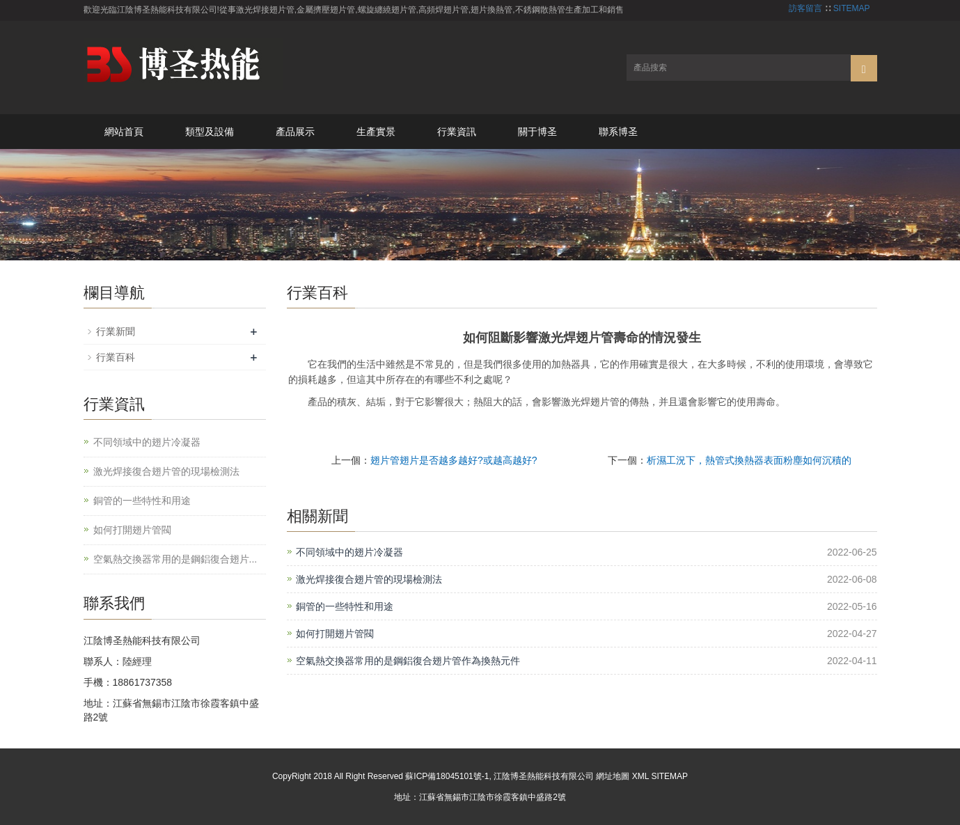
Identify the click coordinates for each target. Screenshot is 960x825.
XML (640, 776)
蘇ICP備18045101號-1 (447, 776)
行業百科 (115, 357)
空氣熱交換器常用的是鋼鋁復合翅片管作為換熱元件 (408, 660)
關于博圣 (537, 131)
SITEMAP (851, 8)
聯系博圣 (618, 131)
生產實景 (375, 131)
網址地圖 (612, 776)
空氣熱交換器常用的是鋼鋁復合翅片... (175, 559)
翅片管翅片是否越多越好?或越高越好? (453, 460)
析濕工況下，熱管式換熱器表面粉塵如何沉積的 (749, 460)
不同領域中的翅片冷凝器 (349, 552)
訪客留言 (805, 8)
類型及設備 (209, 131)
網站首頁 (123, 131)
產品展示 (295, 131)
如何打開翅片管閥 (335, 633)
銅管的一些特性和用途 (344, 606)
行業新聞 (115, 331)
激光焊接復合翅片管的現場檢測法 (369, 579)
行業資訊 (456, 131)
